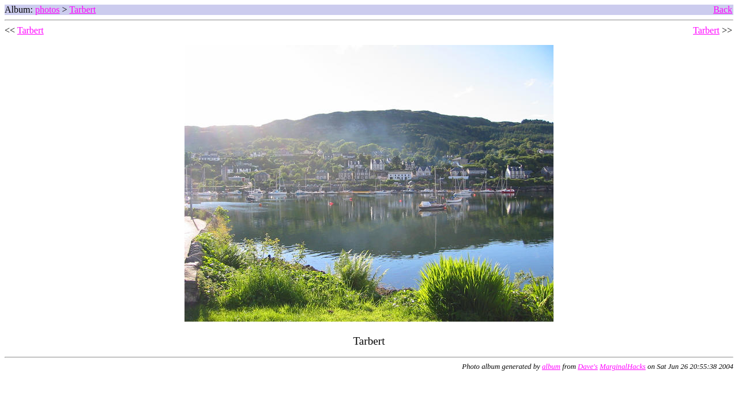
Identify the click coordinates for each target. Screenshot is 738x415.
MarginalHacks (623, 367)
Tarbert (82, 9)
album (551, 367)
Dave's (588, 367)
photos (47, 9)
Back (722, 9)
